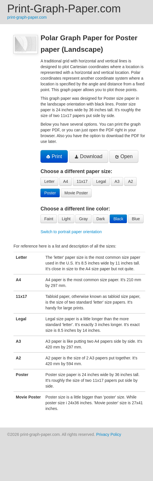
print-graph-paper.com (27, 17)
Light (66, 218)
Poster (50, 193)
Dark (100, 218)
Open (124, 156)
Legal (101, 181)
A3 (117, 181)
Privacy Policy (108, 434)
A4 (65, 181)
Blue (136, 218)
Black (118, 218)
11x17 (82, 181)
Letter (49, 181)
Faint (48, 218)
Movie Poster (76, 193)
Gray (83, 218)
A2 (130, 181)
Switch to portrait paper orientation (71, 231)
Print (54, 156)
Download (88, 156)
